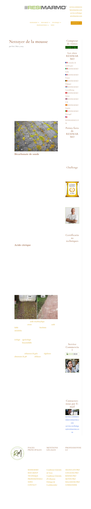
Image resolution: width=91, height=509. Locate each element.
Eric (13, 46)
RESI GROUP (44, 22)
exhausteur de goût (31, 353)
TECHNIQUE (55, 22)
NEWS (52, 25)
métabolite (18, 331)
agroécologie (26, 340)
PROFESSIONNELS (42, 25)
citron (29, 324)
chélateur (37, 356)
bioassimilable (27, 343)
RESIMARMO (33, 22)
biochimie (43, 327)
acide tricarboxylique (37, 321)
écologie (17, 340)
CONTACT (75, 23)
